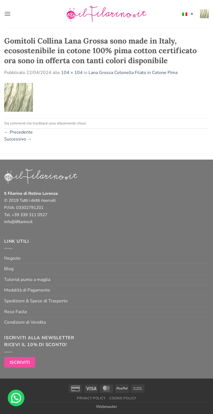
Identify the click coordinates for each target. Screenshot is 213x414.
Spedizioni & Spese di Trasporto (36, 301)
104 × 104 (72, 73)
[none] (187, 13)
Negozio (12, 258)
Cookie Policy (122, 398)
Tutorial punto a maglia (27, 280)
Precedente (18, 132)
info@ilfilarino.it (18, 221)
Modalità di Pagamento (27, 290)
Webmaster (106, 406)
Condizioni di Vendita (25, 322)
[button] (7, 14)
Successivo (18, 139)
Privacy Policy (91, 398)
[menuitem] (187, 13)
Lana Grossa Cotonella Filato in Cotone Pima (133, 73)
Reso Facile (15, 312)
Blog (9, 269)
